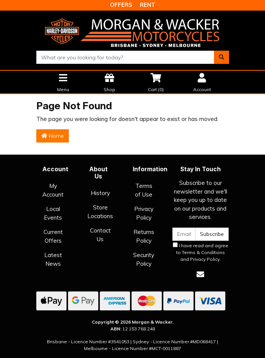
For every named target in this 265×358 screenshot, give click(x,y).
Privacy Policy (143, 213)
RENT (147, 4)
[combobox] (125, 57)
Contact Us (100, 235)
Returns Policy (143, 236)
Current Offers (53, 236)
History (100, 193)
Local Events (53, 213)
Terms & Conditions (203, 252)
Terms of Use (143, 190)
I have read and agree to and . (200, 252)
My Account (53, 190)
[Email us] (200, 274)
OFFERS (121, 4)
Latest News (53, 259)
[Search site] (221, 57)
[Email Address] (184, 234)
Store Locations (100, 212)
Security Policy (143, 259)
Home (52, 135)
